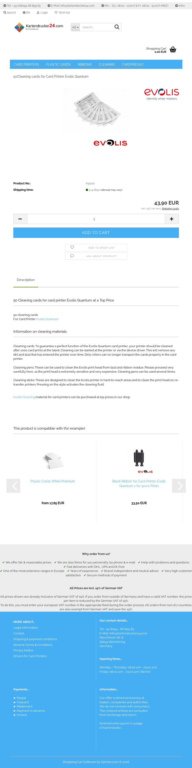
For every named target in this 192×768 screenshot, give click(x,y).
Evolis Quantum (47, 319)
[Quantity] (96, 219)
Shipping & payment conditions (35, 639)
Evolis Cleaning (24, 397)
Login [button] (42, 12)
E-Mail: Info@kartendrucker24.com (71, 5)
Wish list (62, 12)
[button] (26, 12)
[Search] (117, 27)
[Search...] (75, 27)
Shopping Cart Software (79, 762)
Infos (180, 5)
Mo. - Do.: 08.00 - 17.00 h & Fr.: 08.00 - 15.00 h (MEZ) (134, 5)
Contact (18, 633)
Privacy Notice (23, 650)
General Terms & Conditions (32, 645)
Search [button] (9, 12)
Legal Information (25, 627)
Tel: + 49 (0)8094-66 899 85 (22, 5)
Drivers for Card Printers (30, 656)
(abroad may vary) (111, 189)
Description (26, 280)
